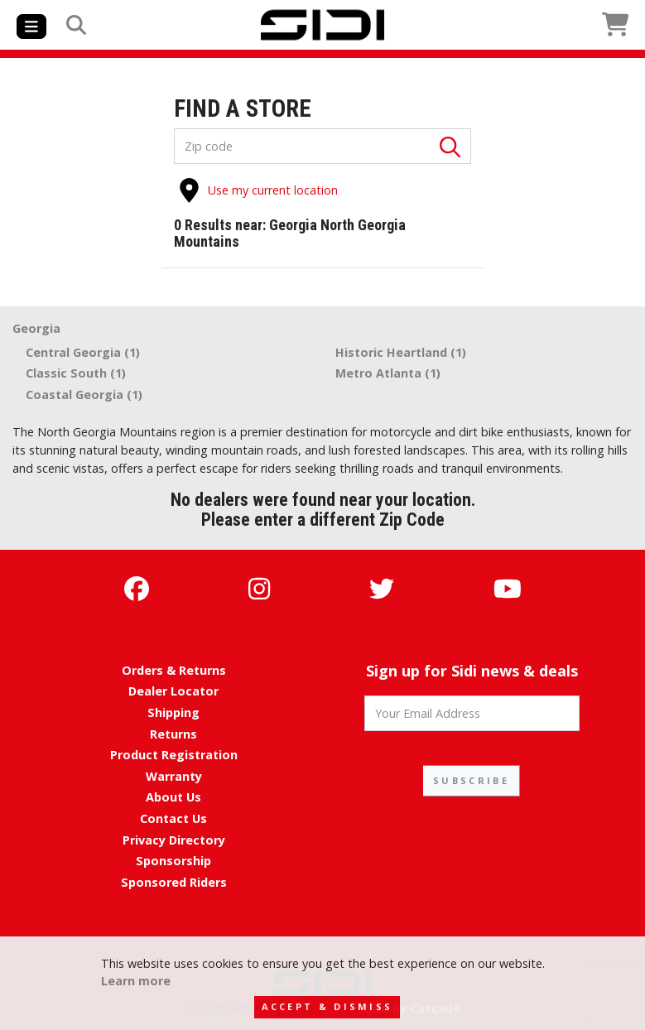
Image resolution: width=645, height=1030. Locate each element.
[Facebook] (136, 588)
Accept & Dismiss (327, 1006)
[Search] (76, 24)
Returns (173, 734)
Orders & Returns (174, 670)
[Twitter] (381, 588)
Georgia (36, 328)
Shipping (173, 712)
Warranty (174, 776)
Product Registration (174, 755)
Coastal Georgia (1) (84, 394)
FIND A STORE (242, 109)
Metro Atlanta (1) (387, 373)
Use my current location (258, 190)
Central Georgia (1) (83, 352)
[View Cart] (532, 25)
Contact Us (173, 818)
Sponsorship (173, 861)
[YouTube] (507, 588)
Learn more (136, 981)
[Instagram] (259, 588)
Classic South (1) (76, 373)
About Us (173, 797)
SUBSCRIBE (471, 780)
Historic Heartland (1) (400, 352)
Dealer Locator (173, 691)
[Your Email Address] (472, 713)
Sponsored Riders (174, 882)
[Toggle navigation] (31, 26)
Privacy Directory (174, 840)
